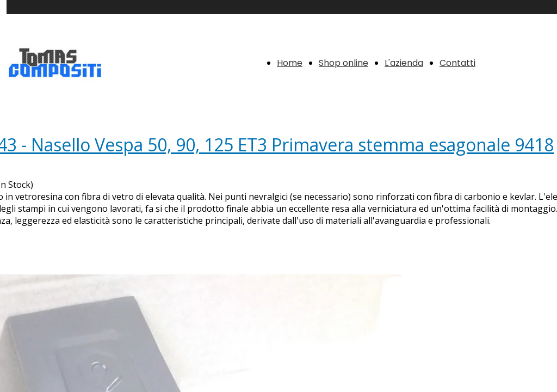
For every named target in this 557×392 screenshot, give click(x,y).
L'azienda (404, 63)
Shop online (343, 63)
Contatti (457, 63)
